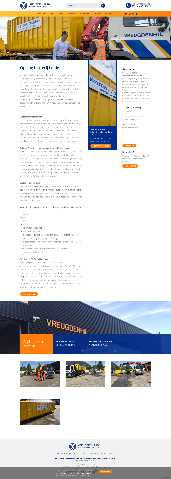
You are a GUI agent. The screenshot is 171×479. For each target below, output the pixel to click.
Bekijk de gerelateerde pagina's (85, 460)
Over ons (97, 13)
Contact (108, 13)
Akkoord (106, 472)
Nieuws (61, 13)
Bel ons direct (30, 294)
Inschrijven (131, 166)
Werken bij (84, 13)
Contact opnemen (101, 146)
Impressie (72, 13)
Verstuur (130, 145)
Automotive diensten (44, 13)
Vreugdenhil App (100, 342)
